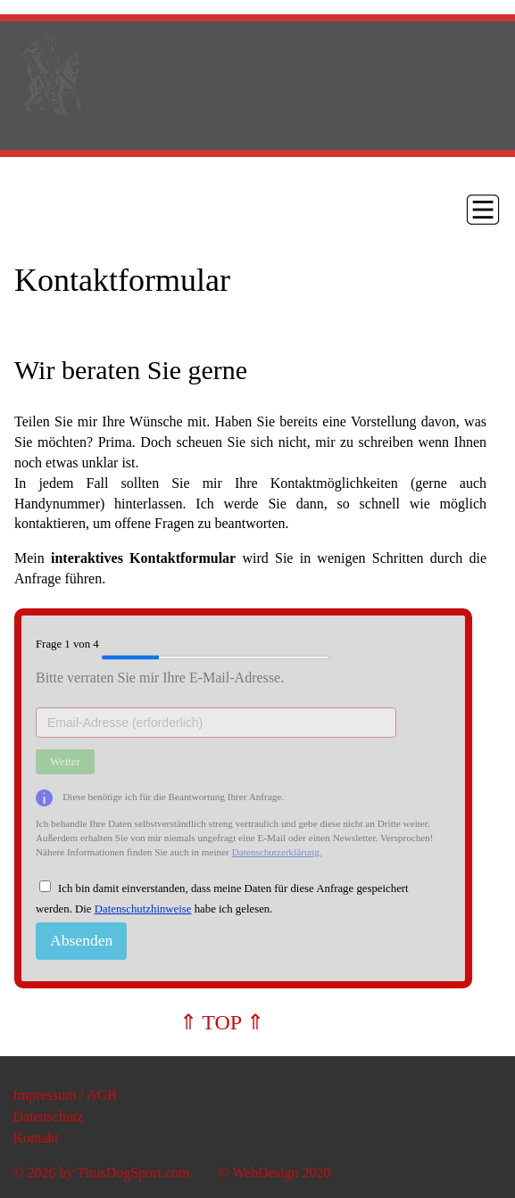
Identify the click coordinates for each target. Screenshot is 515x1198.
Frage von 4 (183, 645)
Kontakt (35, 1137)
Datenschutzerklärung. (277, 852)
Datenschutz (47, 1116)
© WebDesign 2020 (274, 1172)
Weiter (65, 762)
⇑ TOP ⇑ (222, 1022)
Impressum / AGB (64, 1095)
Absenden (81, 940)
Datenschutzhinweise (143, 909)
